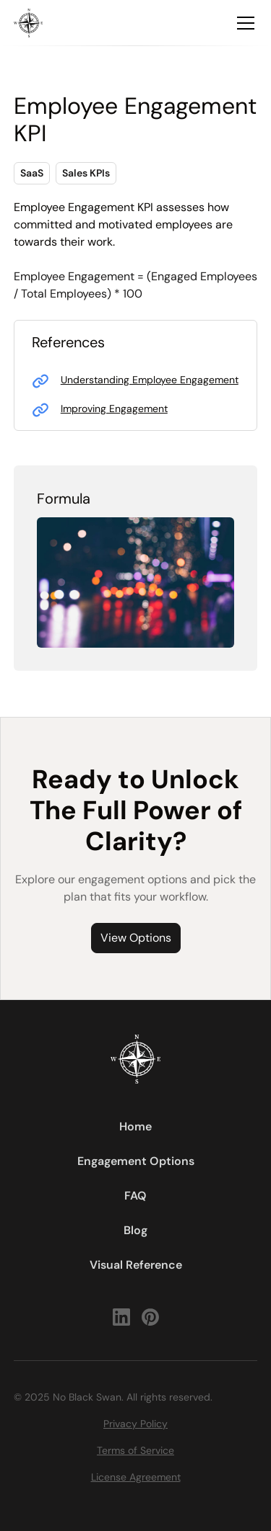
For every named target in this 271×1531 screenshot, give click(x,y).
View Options (135, 937)
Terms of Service (135, 1450)
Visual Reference (136, 1264)
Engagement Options (135, 1161)
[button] (242, 23)
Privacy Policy (135, 1423)
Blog (135, 1230)
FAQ (135, 1195)
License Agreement (136, 1476)
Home (135, 1126)
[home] (28, 23)
